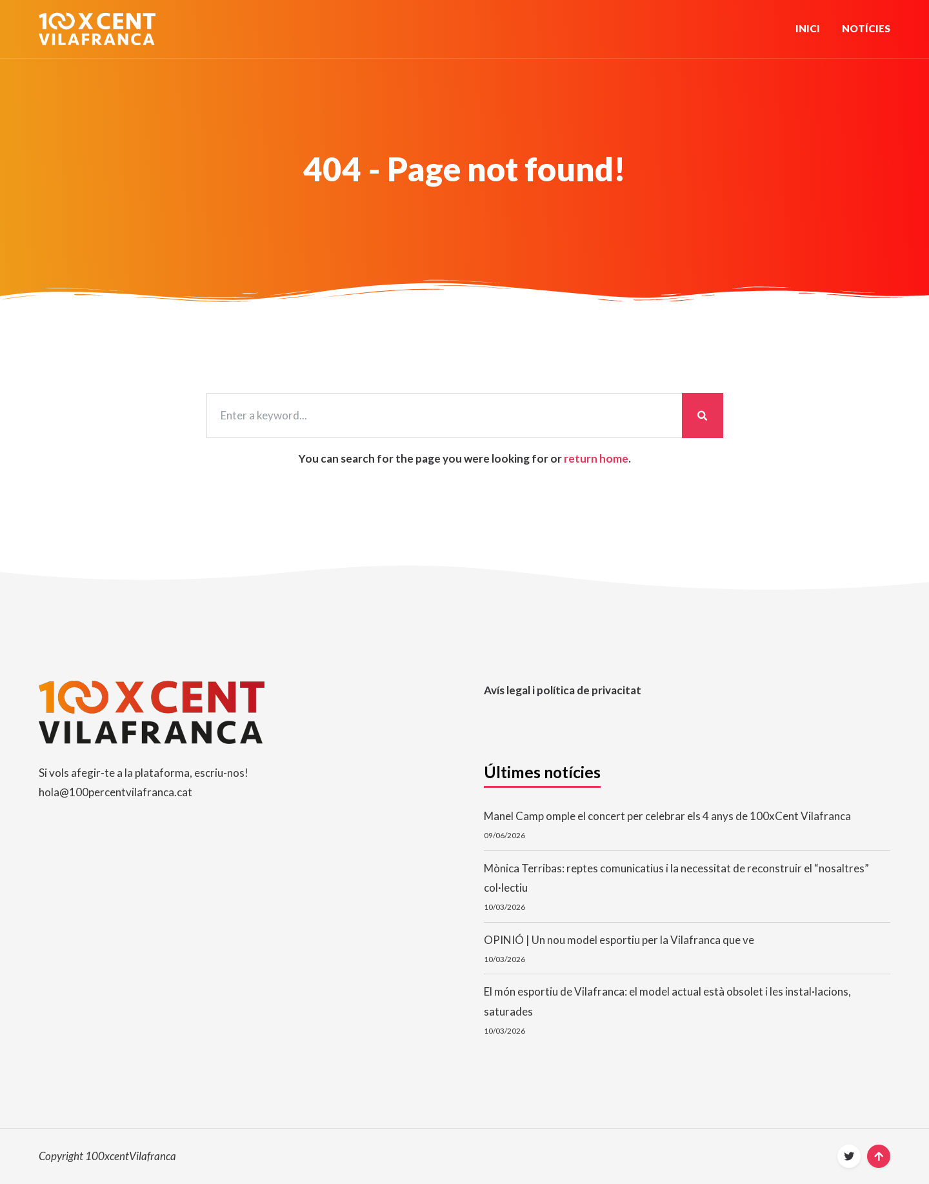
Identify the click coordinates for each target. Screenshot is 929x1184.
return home (596, 458)
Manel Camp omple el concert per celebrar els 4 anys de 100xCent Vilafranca (667, 816)
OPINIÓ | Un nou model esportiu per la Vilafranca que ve (619, 940)
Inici (807, 28)
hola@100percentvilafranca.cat (115, 792)
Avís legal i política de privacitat (562, 690)
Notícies (866, 28)
